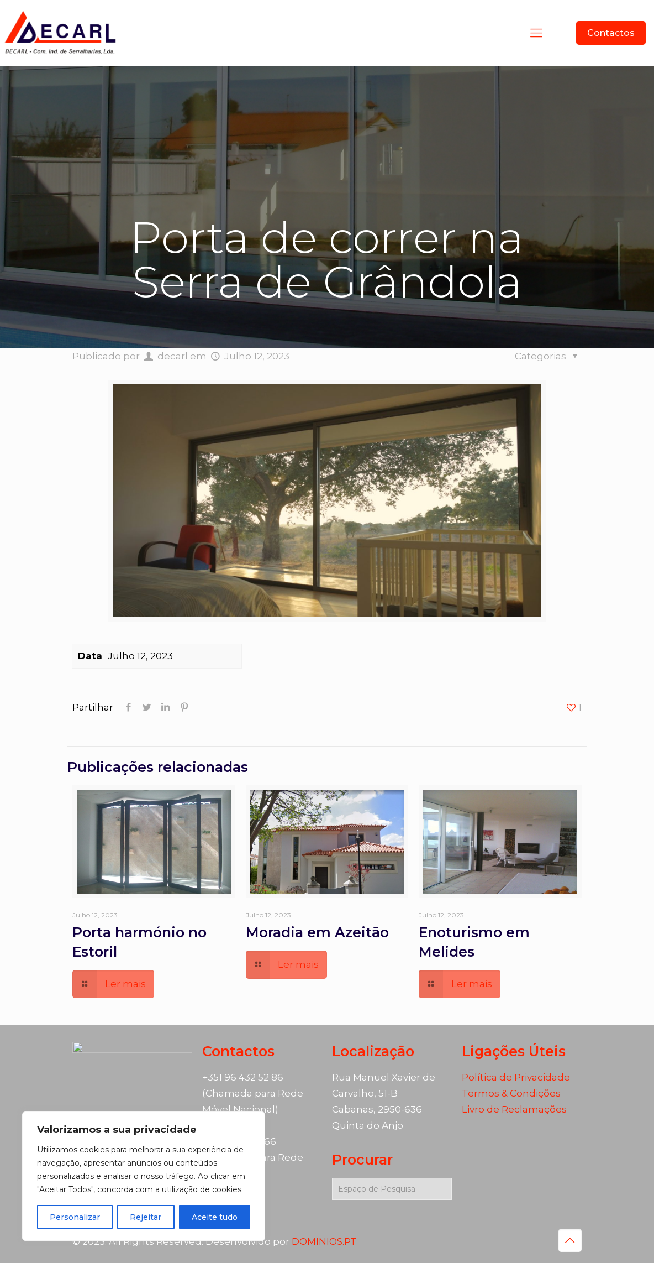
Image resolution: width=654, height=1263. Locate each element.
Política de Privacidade (516, 1077)
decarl (172, 356)
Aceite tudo (215, 1217)
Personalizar (75, 1217)
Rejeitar (145, 1217)
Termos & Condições (511, 1093)
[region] (143, 1176)
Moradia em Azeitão (317, 932)
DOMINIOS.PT (324, 1241)
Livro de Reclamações (514, 1109)
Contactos (611, 33)
